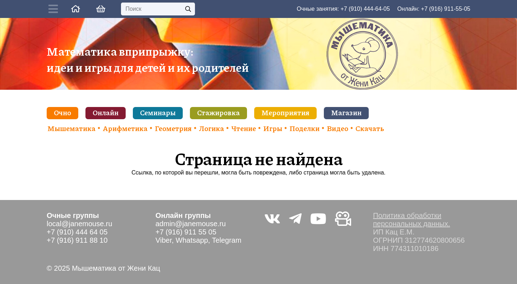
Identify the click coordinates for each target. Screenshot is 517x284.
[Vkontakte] (272, 218)
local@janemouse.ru (79, 224)
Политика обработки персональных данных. (411, 219)
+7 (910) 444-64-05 (365, 9)
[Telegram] (295, 218)
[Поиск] (158, 9)
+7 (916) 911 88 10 (77, 240)
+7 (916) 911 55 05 (185, 232)
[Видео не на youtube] (343, 218)
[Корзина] (100, 9)
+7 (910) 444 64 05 (77, 232)
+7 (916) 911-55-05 (445, 9)
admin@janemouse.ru (190, 224)
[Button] (55, 9)
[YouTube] (318, 218)
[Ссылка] (75, 8)
